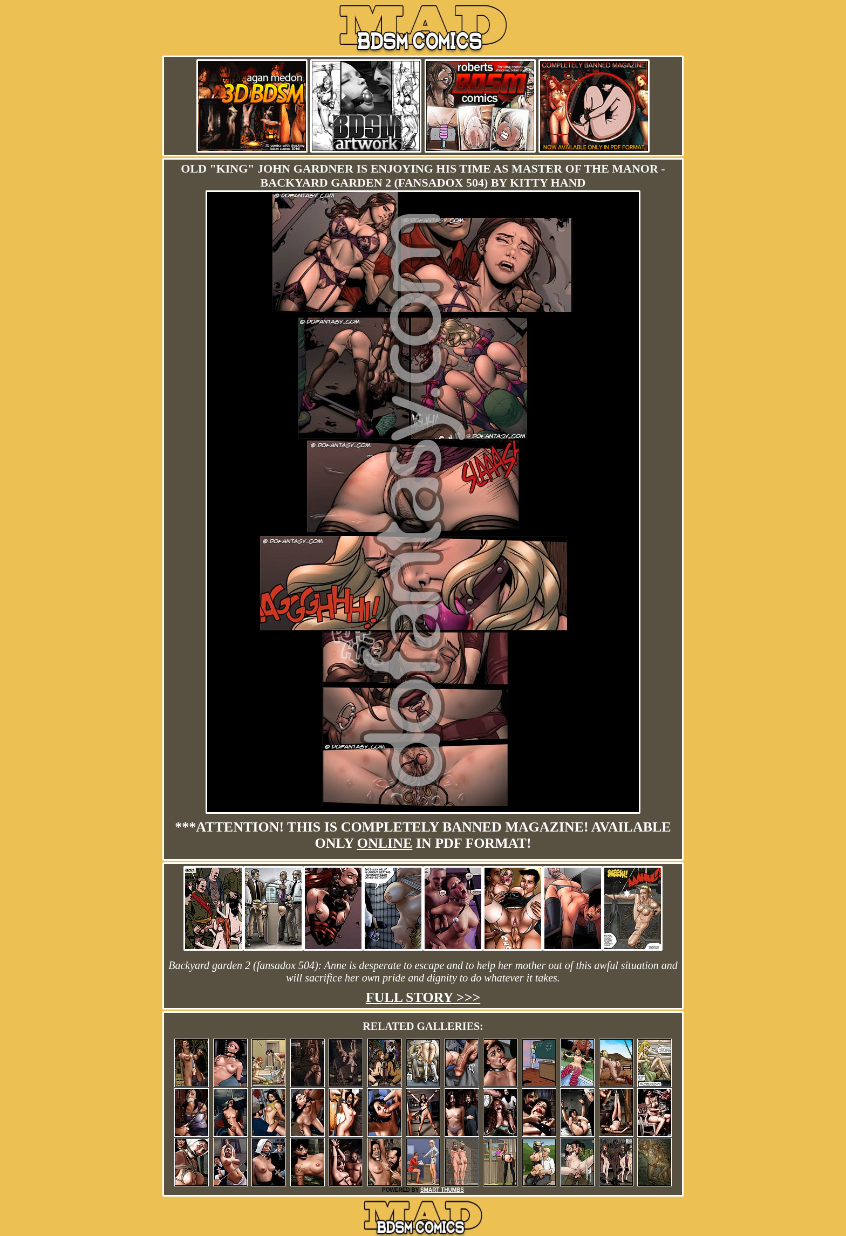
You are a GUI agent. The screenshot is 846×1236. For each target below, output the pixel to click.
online (385, 843)
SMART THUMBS (442, 1190)
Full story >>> (423, 997)
